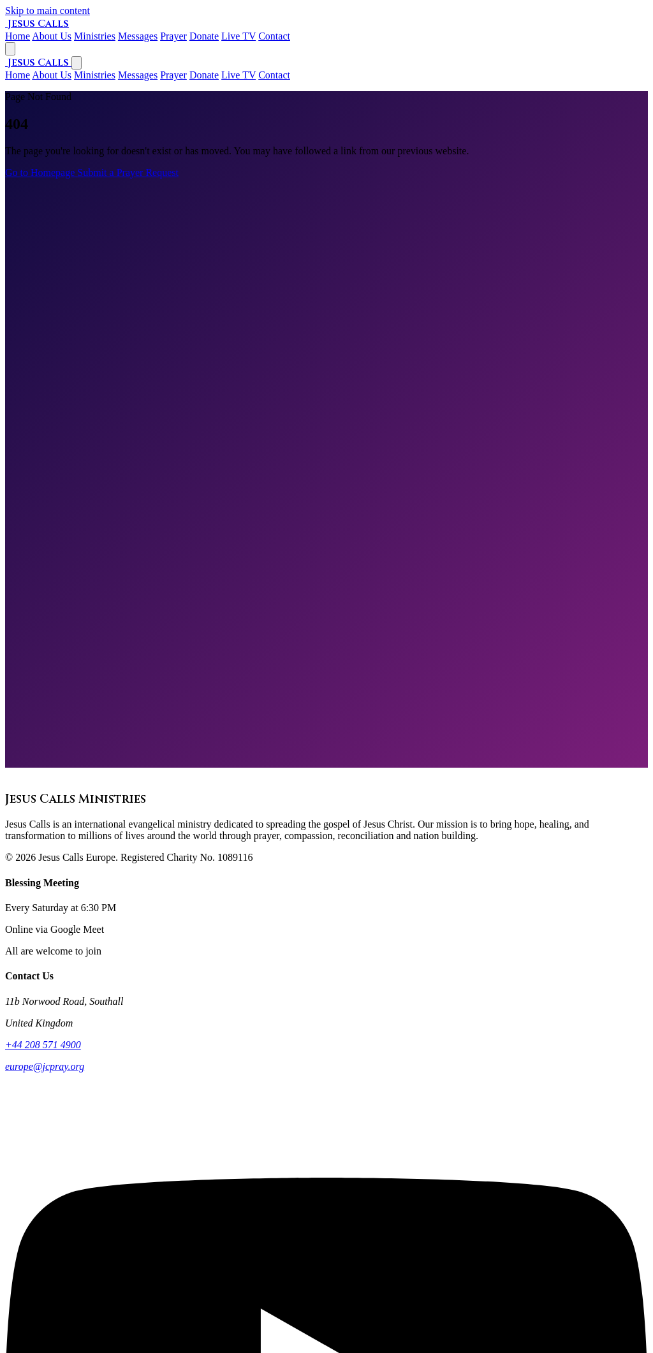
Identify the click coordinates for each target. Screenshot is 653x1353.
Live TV (238, 74)
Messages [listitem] (138, 36)
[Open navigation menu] (10, 48)
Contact (274, 74)
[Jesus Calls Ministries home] (37, 23)
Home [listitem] (17, 36)
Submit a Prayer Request (128, 172)
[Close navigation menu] (76, 62)
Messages (138, 74)
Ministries (94, 74)
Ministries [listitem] (94, 36)
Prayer (173, 74)
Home (17, 74)
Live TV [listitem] (238, 36)
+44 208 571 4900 (43, 1044)
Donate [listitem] (204, 36)
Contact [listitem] (274, 36)
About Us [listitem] (51, 36)
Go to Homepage (41, 172)
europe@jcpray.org (44, 1066)
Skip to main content (47, 10)
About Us (51, 74)
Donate (204, 74)
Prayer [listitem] (173, 36)
